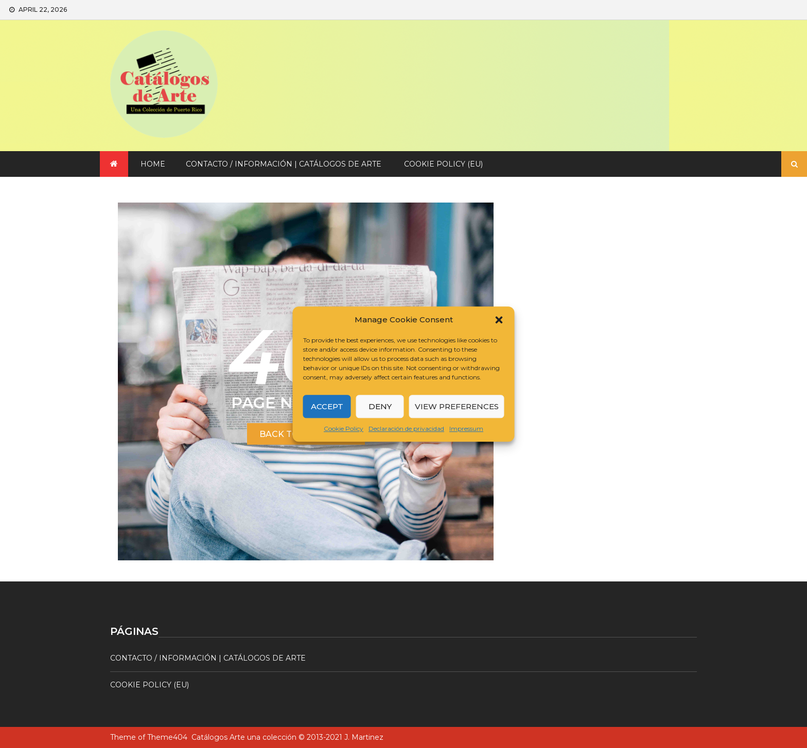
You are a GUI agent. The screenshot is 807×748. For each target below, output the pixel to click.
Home (153, 164)
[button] (499, 320)
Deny (380, 406)
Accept (327, 406)
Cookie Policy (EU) (443, 164)
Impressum (466, 428)
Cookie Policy (343, 428)
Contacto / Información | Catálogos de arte (283, 164)
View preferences (457, 406)
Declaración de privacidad (406, 428)
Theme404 (167, 737)
